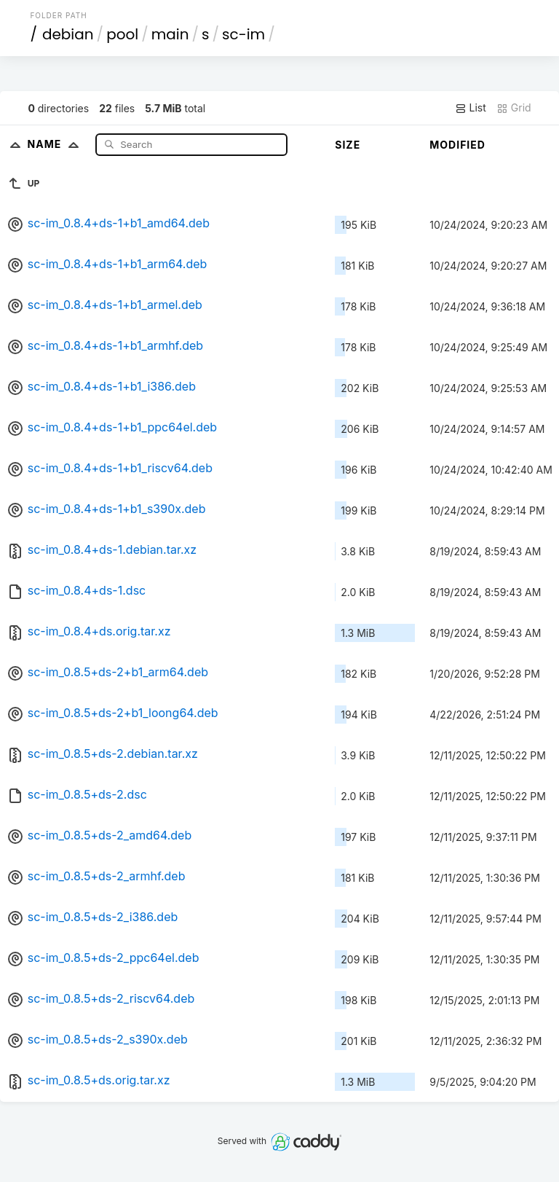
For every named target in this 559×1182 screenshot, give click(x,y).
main (170, 34)
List (470, 107)
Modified (457, 144)
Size (347, 144)
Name (56, 144)
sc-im (243, 34)
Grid (513, 107)
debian (68, 34)
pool (122, 34)
